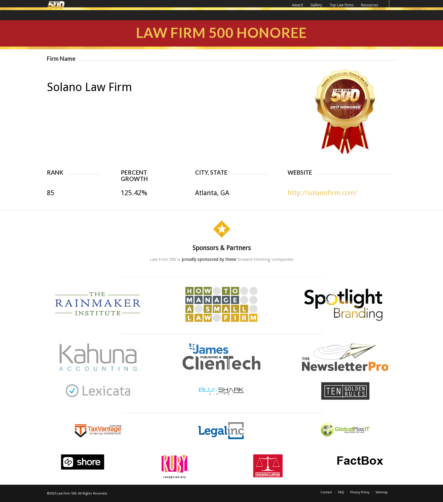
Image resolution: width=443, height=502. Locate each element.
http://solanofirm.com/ (322, 193)
